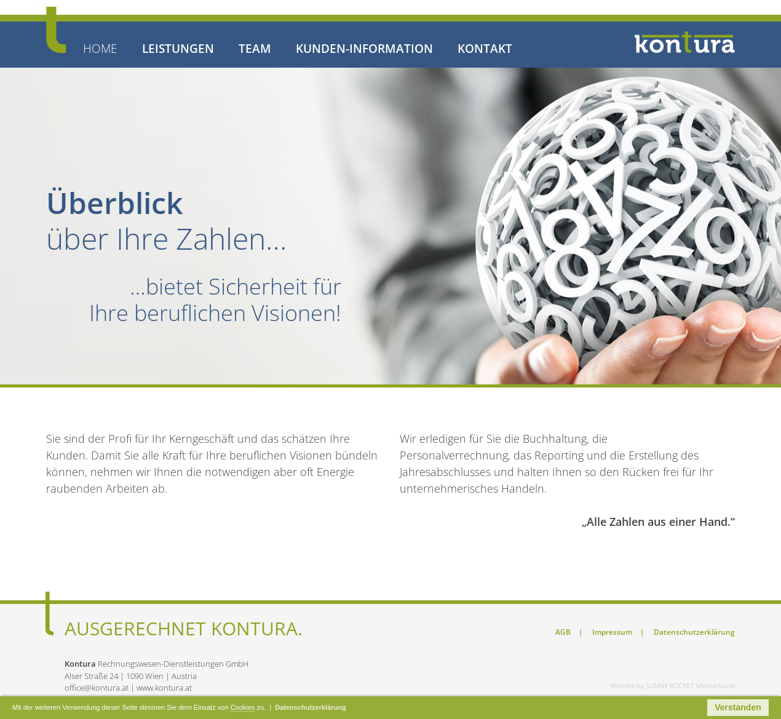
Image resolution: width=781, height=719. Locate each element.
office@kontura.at (97, 687)
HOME (100, 49)
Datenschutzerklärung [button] (310, 707)
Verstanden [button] (738, 707)
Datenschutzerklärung (694, 632)
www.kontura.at (164, 687)
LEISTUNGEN (178, 49)
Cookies (243, 707)
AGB (564, 632)
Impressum (613, 632)
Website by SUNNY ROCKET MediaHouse (672, 685)
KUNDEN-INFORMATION (364, 49)
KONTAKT (485, 49)
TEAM (255, 49)
